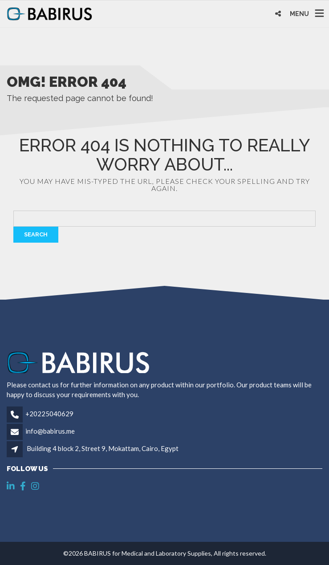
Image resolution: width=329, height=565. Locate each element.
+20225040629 (49, 414)
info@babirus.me (50, 431)
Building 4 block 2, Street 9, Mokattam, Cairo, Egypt (103, 448)
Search (36, 234)
